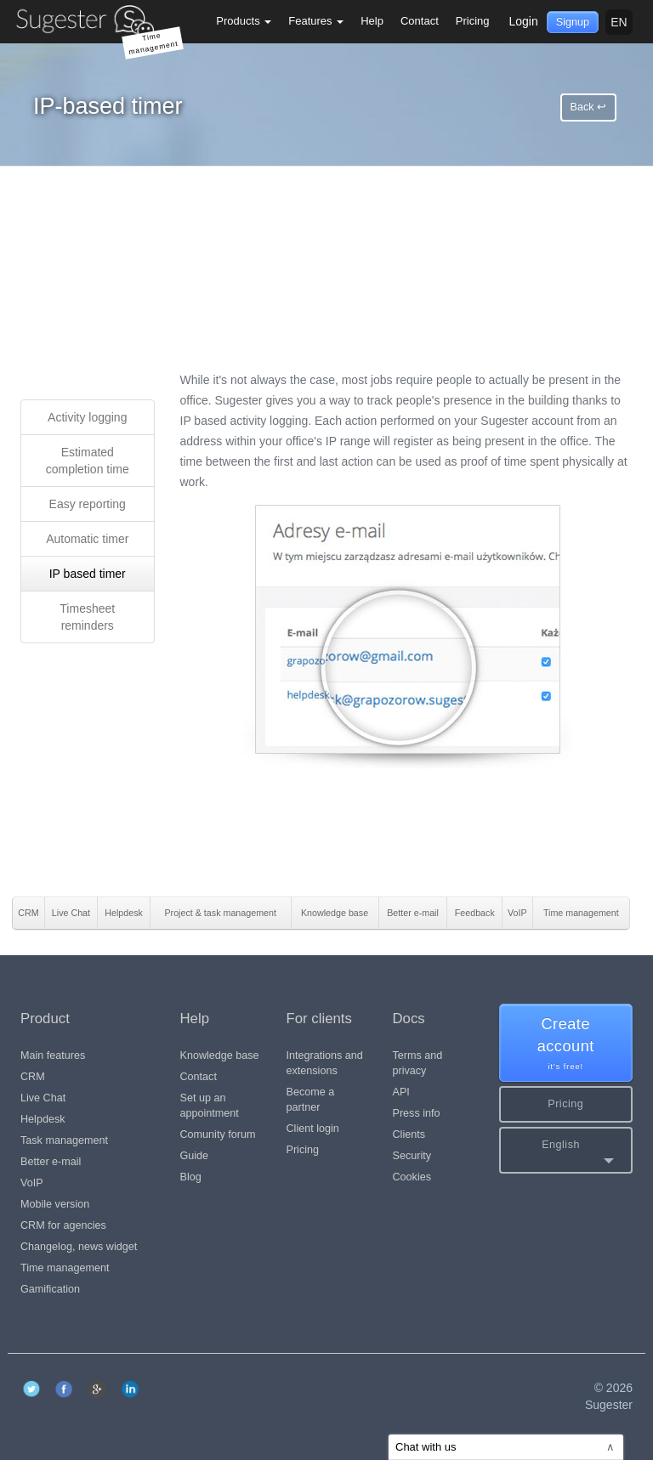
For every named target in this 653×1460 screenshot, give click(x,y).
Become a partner (311, 1099)
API (401, 1092)
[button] (566, 1150)
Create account (566, 1044)
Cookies (412, 1177)
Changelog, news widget (78, 1247)
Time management (65, 1268)
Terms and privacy (418, 1063)
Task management (64, 1140)
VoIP (31, 1183)
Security (412, 1156)
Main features (52, 1055)
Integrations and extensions (325, 1063)
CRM (32, 1077)
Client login (313, 1129)
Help (372, 20)
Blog (191, 1177)
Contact (419, 20)
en (618, 22)
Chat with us (505, 1446)
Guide (194, 1156)
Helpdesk (42, 1119)
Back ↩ (589, 107)
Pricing (473, 20)
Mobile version (54, 1204)
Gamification (50, 1289)
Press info (416, 1113)
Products (243, 20)
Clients (409, 1134)
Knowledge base (219, 1055)
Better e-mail (50, 1162)
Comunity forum (218, 1134)
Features (316, 20)
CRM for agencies (63, 1225)
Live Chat (42, 1098)
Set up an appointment (209, 1105)
